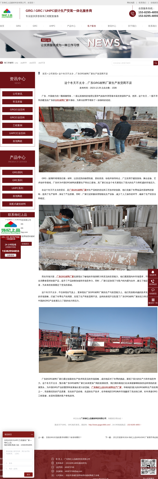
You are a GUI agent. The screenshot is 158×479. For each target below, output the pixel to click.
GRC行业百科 (17, 117)
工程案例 (17, 125)
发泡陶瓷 (17, 141)
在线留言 (154, 3)
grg (16, 63)
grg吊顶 (42, 63)
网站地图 (130, 3)
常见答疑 (17, 101)
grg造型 (32, 63)
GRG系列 (17, 172)
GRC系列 (18, 180)
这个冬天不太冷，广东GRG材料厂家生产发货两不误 (83, 74)
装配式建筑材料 (17, 204)
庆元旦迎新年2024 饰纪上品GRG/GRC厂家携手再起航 (135, 437)
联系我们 (142, 3)
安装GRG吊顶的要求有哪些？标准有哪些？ (64, 437)
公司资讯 (17, 94)
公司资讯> (53, 74)
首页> (45, 74)
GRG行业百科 (17, 109)
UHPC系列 (17, 188)
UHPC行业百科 (17, 133)
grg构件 (24, 63)
